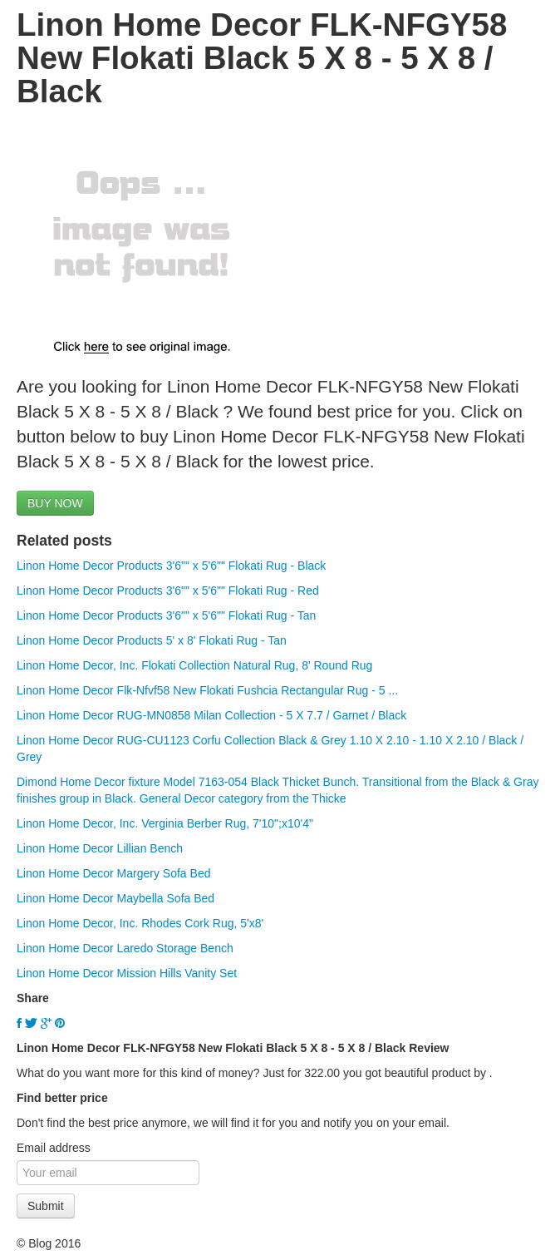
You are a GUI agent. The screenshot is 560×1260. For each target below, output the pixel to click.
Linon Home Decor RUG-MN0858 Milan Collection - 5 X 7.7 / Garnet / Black (211, 715)
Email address (54, 1147)
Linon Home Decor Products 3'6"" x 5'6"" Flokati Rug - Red (168, 590)
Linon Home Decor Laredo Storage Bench (125, 948)
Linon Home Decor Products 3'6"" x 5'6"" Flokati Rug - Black (171, 565)
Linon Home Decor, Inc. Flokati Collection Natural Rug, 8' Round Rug (194, 665)
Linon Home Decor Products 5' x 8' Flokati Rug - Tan (152, 640)
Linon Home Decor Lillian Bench (100, 848)
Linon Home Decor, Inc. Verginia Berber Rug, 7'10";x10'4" (165, 823)
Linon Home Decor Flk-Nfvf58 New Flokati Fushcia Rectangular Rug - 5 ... (207, 690)
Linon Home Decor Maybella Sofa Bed (115, 898)
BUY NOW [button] (55, 503)
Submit (45, 1206)
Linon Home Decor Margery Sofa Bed (113, 873)
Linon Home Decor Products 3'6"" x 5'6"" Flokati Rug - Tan (166, 615)
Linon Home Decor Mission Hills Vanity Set (127, 973)
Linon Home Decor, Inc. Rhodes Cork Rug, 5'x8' (140, 923)
